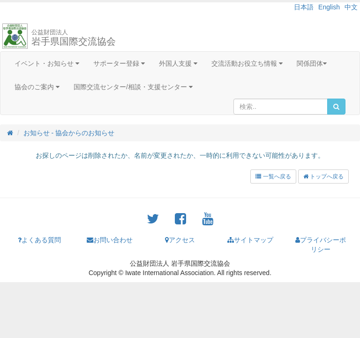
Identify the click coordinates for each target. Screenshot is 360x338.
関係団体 (312, 63)
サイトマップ (250, 240)
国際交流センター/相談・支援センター (133, 87)
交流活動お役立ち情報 (247, 63)
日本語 (304, 7)
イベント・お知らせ (47, 63)
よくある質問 (39, 240)
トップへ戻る (323, 176)
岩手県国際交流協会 (73, 37)
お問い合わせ (110, 240)
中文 (351, 7)
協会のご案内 (37, 87)
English (329, 7)
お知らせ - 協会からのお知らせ (68, 133)
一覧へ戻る (273, 176)
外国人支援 (178, 63)
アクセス (180, 240)
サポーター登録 (119, 63)
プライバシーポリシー (320, 244)
